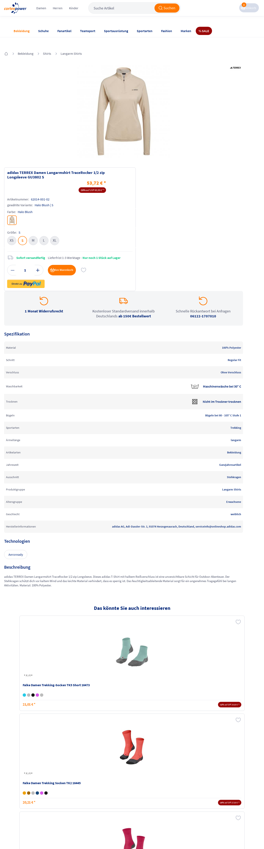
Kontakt (18, 790)
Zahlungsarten (63, 790)
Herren (75, 12)
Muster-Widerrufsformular (147, 804)
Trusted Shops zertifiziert (111, 837)
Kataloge (59, 797)
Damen (59, 12)
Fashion (166, 31)
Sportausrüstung (116, 31)
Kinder (91, 12)
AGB (97, 790)
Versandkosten (63, 782)
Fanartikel (64, 31)
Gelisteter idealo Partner (165, 837)
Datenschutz (102, 797)
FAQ (16, 782)
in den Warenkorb (208, 164)
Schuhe (43, 31)
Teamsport (87, 31)
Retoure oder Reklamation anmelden (150, 784)
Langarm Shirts (80, 41)
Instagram (181, 782)
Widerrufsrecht (144, 794)
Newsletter (20, 797)
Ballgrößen (61, 805)
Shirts (56, 41)
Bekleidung (21, 31)
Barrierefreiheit (104, 805)
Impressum (102, 782)
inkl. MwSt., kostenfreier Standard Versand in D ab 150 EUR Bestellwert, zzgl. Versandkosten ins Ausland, (75, 737)
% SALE (204, 31)
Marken (186, 31)
